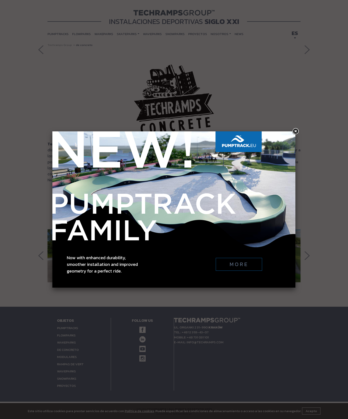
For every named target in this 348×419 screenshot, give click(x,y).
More (238, 134)
